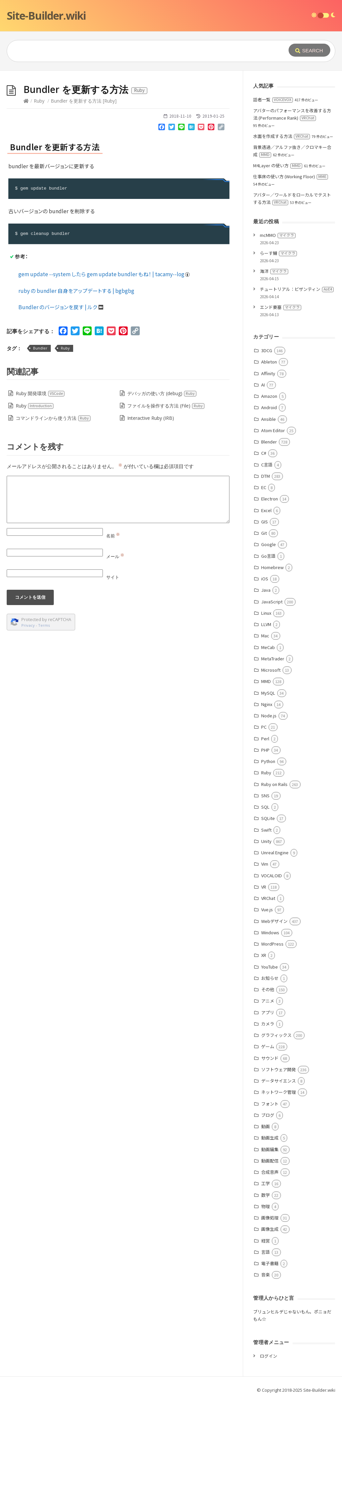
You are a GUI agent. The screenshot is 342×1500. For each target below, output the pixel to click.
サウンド (270, 1158)
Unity (266, 941)
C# (263, 553)
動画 (265, 1226)
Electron (269, 598)
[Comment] (118, 599)
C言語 (267, 564)
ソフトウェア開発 (278, 1169)
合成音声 (270, 1272)
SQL (265, 907)
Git (264, 633)
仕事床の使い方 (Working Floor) (290, 276)
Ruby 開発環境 (40, 493)
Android (269, 507)
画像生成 (270, 1329)
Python (268, 861)
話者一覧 (273, 199)
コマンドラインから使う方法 (53, 518)
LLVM (266, 724)
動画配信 (270, 1260)
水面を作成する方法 (281, 236)
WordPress (272, 1044)
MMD (266, 781)
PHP (265, 850)
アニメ (267, 1101)
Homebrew (272, 667)
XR (263, 1055)
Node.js (269, 815)
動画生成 (270, 1237)
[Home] (26, 201)
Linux (266, 713)
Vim (264, 964)
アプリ (267, 1112)
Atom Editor (273, 530)
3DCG (266, 450)
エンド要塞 (280, 407)
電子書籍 (270, 1363)
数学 (265, 1295)
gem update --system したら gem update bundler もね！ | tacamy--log (104, 373)
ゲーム (267, 1146)
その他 (267, 1089)
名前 (113, 636)
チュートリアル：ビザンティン (297, 389)
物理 (265, 1306)
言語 (265, 1352)
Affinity (268, 473)
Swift (266, 930)
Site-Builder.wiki (46, 15)
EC (263, 587)
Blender (269, 541)
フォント (270, 1203)
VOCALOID (271, 975)
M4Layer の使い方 (277, 265)
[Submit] (309, 50)
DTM (265, 576)
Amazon (269, 496)
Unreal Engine (275, 952)
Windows (270, 1032)
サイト (112, 677)
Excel (266, 610)
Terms (44, 725)
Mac (265, 735)
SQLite (268, 918)
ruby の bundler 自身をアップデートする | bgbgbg (76, 390)
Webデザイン (274, 1021)
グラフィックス (276, 1135)
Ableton (269, 461)
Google (268, 644)
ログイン (268, 1456)
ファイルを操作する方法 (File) (166, 505)
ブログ (267, 1215)
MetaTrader (272, 758)
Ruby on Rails (274, 884)
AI (263, 484)
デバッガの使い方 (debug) (162, 493)
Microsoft (271, 770)
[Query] (138, 51)
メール (115, 656)
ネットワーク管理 (278, 1192)
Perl (265, 838)
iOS (264, 678)
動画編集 (270, 1249)
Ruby (39, 201)
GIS (264, 621)
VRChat (268, 998)
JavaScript (272, 701)
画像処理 (270, 1317)
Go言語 (268, 656)
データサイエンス (278, 1180)
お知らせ (270, 1078)
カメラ (267, 1124)
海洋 (274, 371)
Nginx (266, 804)
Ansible (268, 519)
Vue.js (267, 1009)
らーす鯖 (278, 353)
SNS (265, 895)
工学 (265, 1283)
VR (263, 987)
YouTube (269, 1067)
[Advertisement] (171, 120)
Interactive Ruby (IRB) (150, 518)
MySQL (268, 793)
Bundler (40, 447)
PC (264, 827)
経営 (265, 1340)
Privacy (28, 725)
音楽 (265, 1374)
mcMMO (278, 335)
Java (266, 690)
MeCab (268, 747)
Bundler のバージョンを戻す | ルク (60, 406)
